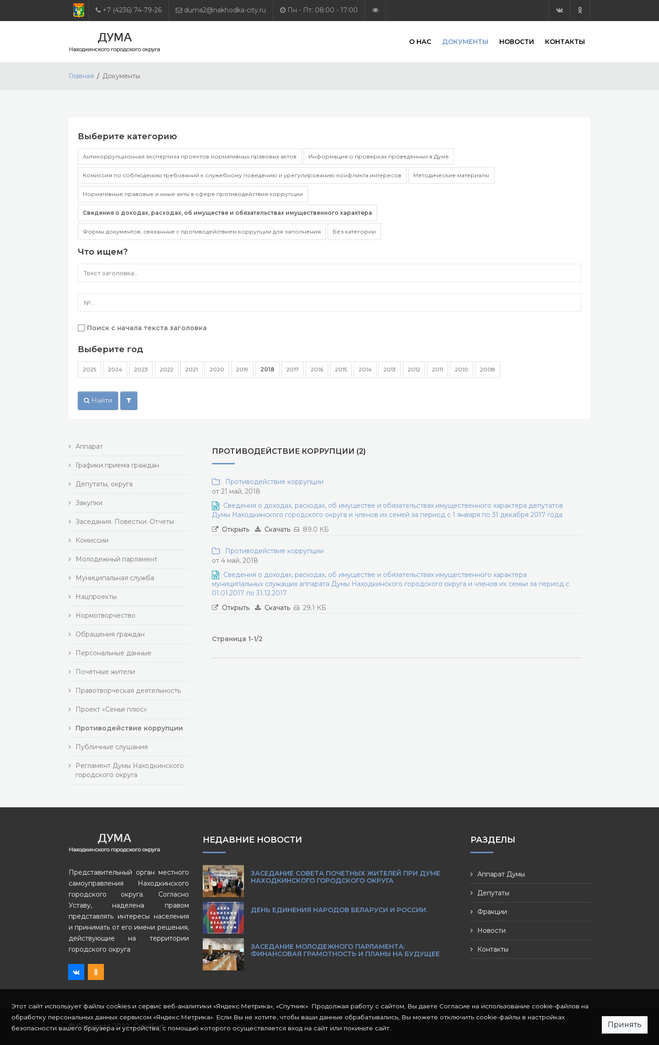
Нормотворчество (105, 615)
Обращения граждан (110, 634)
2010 (461, 369)
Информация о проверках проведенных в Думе (378, 156)
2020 (217, 369)
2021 (191, 369)
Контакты (565, 41)
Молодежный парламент (116, 559)
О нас (420, 41)
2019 (242, 369)
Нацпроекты (96, 597)
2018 (267, 369)
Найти (98, 400)
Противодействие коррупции (272, 482)
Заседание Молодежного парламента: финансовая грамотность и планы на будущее (345, 950)
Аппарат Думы (501, 874)
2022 (166, 369)
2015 (341, 369)
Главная (81, 76)
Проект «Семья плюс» (111, 709)
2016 (317, 369)
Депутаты (493, 893)
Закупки (89, 503)
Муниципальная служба (115, 578)
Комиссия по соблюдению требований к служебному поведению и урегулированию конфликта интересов (242, 175)
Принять (625, 1024)
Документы (465, 41)
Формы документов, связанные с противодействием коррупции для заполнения (202, 231)
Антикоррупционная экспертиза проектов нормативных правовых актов (190, 156)
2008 (487, 369)
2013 (390, 369)
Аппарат (89, 446)
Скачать (277, 529)
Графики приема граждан (117, 465)
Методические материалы (451, 175)
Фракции (492, 912)
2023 (141, 369)
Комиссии (92, 540)
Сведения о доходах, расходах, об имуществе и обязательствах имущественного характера (227, 212)
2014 (365, 369)
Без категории (354, 231)
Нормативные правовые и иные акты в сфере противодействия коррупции (193, 193)
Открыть (235, 529)
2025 (89, 369)
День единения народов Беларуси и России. (339, 910)
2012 (414, 369)
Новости (516, 41)
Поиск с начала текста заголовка (147, 328)
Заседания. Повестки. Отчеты (125, 521)
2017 (292, 369)
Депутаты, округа (104, 484)
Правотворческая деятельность (128, 690)
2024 (115, 369)
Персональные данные (113, 653)
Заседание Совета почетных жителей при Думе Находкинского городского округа (345, 877)
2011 (437, 369)
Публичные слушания (112, 747)
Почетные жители (105, 672)
